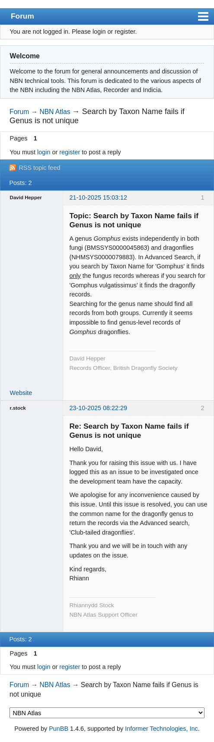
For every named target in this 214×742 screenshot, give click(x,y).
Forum (22, 16)
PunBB (58, 728)
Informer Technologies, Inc (161, 728)
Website (21, 392)
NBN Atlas (54, 111)
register (69, 152)
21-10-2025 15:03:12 (98, 197)
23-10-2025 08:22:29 (98, 407)
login (43, 152)
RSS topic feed (39, 167)
